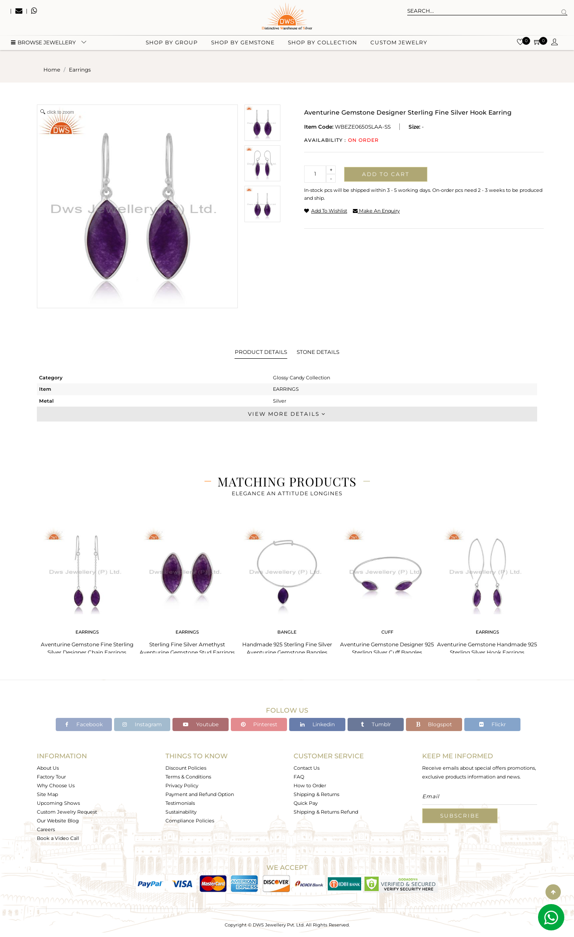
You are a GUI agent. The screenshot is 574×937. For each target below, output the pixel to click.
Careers (46, 829)
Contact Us (306, 768)
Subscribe (460, 815)
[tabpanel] (87, 588)
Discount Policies (185, 768)
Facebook (84, 724)
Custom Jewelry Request (67, 812)
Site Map (47, 794)
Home (51, 69)
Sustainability (181, 812)
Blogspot (434, 724)
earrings (80, 69)
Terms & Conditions (188, 777)
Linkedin (317, 724)
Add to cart (385, 174)
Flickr (492, 724)
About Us (48, 768)
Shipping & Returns (316, 794)
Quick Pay (306, 803)
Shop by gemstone (243, 44)
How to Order (310, 785)
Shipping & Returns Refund (326, 812)
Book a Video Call (58, 838)
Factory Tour (51, 777)
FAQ (299, 777)
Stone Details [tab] (318, 352)
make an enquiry (376, 211)
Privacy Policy (181, 785)
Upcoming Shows (58, 803)
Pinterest (259, 724)
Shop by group (172, 44)
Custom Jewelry (398, 44)
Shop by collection (322, 44)
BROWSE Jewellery (43, 44)
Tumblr (376, 724)
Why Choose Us (56, 785)
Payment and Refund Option (199, 794)
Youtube (201, 724)
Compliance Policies (189, 821)
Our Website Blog (58, 821)
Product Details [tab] (261, 352)
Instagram (142, 724)
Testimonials (180, 803)
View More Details (287, 414)
